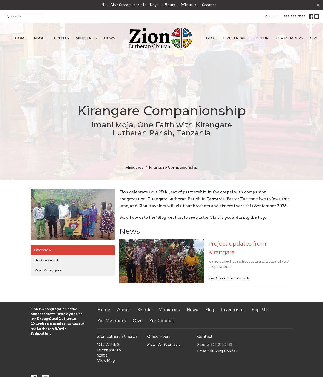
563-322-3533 (294, 16)
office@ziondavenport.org (226, 351)
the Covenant (46, 260)
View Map (106, 361)
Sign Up (261, 38)
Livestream (235, 38)
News (109, 38)
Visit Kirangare (48, 270)
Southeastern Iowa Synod (54, 314)
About (40, 38)
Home (21, 38)
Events (61, 38)
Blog (211, 38)
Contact (271, 16)
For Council (161, 320)
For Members (289, 38)
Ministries (86, 38)
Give (314, 38)
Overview (42, 250)
